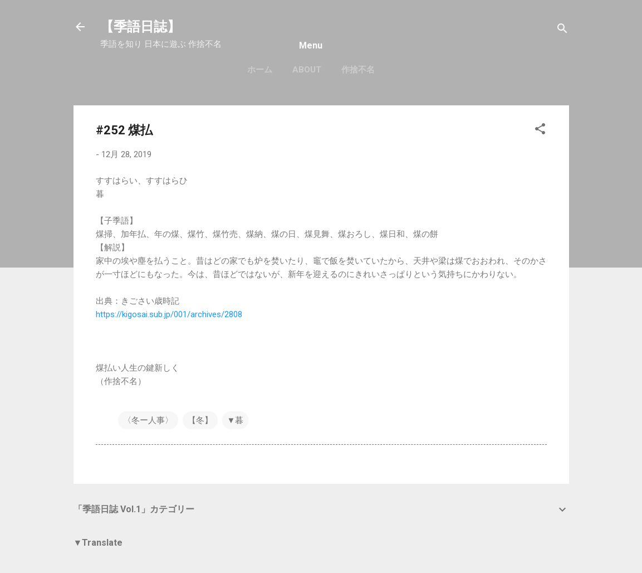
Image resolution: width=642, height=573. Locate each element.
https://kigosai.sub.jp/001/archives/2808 (169, 314)
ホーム (259, 70)
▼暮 (235, 420)
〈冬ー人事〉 (148, 420)
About (306, 70)
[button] (540, 130)
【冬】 (200, 420)
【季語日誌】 (140, 27)
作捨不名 (358, 70)
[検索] (562, 30)
